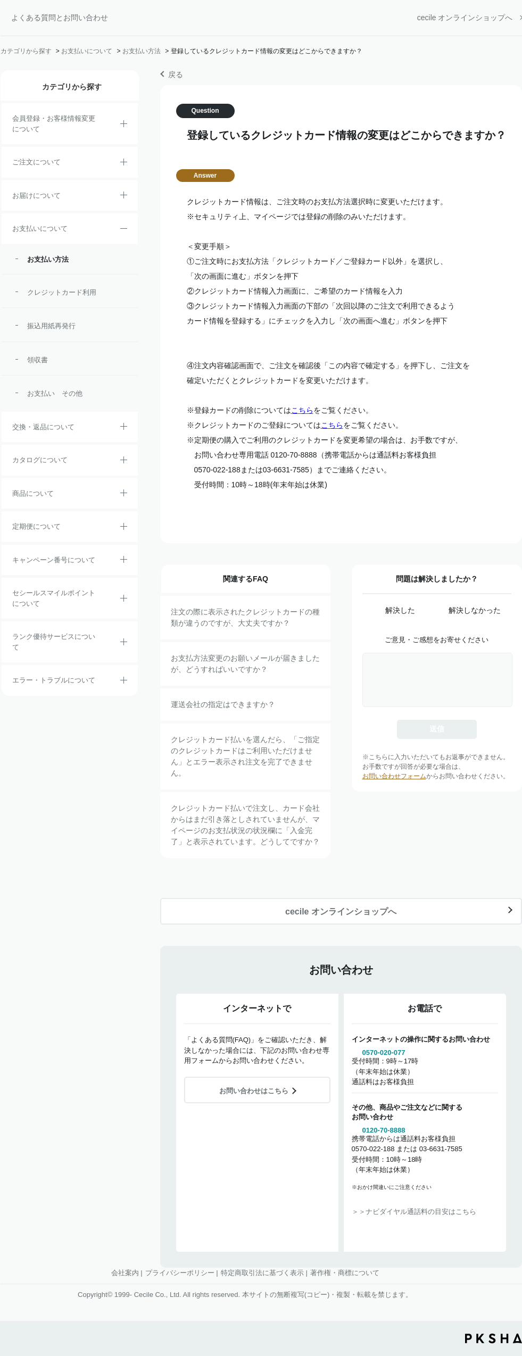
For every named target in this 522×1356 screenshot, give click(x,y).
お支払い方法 (141, 51)
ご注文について (36, 162)
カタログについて (40, 460)
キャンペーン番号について (53, 560)
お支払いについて (86, 51)
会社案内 (125, 1273)
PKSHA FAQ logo (493, 1338)
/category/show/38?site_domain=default (123, 528)
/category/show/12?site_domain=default (123, 428)
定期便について (36, 526)
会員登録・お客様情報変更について (53, 123)
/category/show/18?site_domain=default (123, 230)
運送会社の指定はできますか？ (223, 704)
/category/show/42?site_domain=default (123, 600)
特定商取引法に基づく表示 (262, 1273)
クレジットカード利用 (61, 292)
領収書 (37, 360)
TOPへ (506, 1289)
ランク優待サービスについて (53, 642)
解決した (400, 610)
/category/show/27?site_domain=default (123, 561)
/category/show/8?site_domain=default (123, 197)
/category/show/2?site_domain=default (123, 164)
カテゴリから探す (26, 51)
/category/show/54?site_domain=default (123, 643)
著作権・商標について (344, 1273)
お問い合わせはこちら (253, 1091)
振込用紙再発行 (51, 326)
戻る (175, 74)
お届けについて (36, 195)
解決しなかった (475, 610)
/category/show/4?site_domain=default (123, 494)
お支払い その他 (54, 393)
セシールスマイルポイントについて (53, 598)
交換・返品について (43, 427)
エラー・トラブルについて (53, 680)
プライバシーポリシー (179, 1273)
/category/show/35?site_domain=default (123, 461)
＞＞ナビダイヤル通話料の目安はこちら (414, 1212)
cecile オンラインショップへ (465, 17)
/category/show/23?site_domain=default (123, 682)
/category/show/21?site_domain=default (123, 125)
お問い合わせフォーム (394, 776)
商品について (33, 493)
